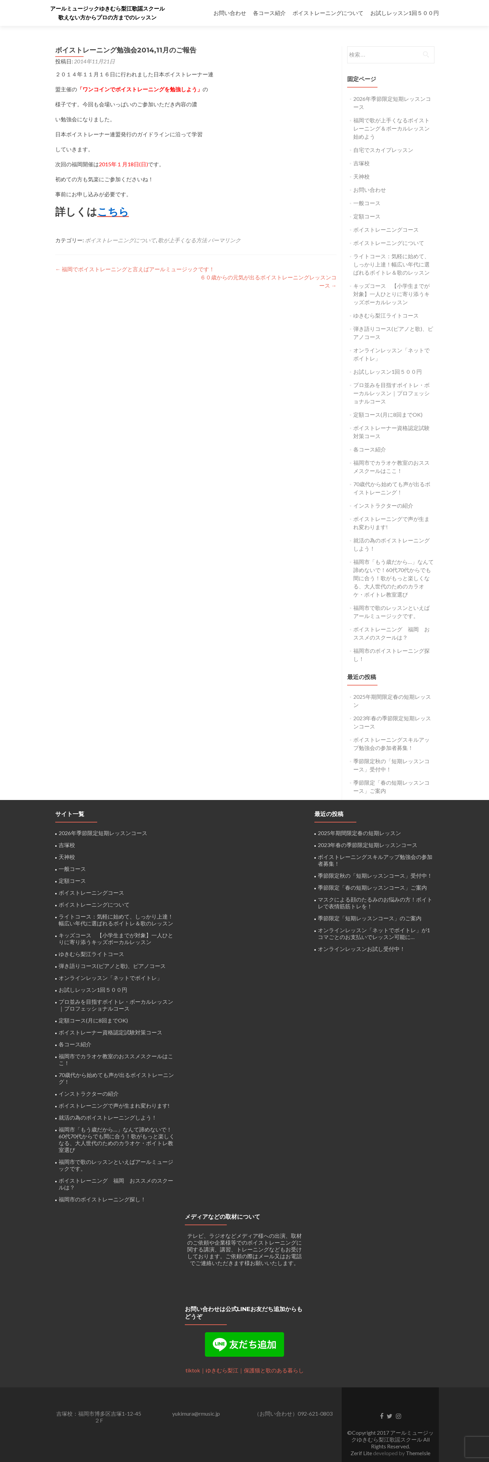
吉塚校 (361, 163)
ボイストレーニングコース (386, 229)
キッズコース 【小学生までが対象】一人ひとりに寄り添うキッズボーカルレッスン (391, 293)
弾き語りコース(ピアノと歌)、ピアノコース (112, 966)
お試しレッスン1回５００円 (404, 13)
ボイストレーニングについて (328, 13)
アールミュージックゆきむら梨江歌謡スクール (107, 8)
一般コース (367, 203)
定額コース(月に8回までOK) (388, 414)
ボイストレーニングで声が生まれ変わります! (114, 1105)
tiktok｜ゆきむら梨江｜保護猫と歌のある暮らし (245, 1370)
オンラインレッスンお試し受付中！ (361, 948)
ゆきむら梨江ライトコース (386, 315)
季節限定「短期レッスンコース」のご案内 (369, 918)
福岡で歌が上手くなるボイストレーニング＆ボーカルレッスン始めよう (391, 128)
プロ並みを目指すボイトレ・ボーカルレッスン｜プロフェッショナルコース (391, 393)
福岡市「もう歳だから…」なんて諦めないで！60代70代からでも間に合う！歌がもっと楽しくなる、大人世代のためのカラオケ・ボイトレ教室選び (393, 578)
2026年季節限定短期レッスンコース (103, 833)
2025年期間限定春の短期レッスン (359, 833)
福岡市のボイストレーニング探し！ (102, 1199)
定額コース (367, 216)
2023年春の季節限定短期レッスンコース (367, 845)
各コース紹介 (269, 13)
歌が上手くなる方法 (182, 240)
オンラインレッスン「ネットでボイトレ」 (110, 977)
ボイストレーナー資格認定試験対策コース (110, 1032)
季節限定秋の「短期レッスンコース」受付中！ (375, 875)
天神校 (361, 176)
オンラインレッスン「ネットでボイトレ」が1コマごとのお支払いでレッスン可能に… (374, 933)
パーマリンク (224, 240)
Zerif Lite (362, 1453)
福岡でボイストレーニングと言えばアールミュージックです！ (134, 269)
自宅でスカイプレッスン (383, 150)
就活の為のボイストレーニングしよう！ (108, 1117)
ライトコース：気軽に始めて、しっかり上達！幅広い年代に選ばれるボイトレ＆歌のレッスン (391, 264)
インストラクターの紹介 (383, 505)
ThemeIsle (418, 1453)
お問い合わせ (229, 13)
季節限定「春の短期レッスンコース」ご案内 (372, 887)
